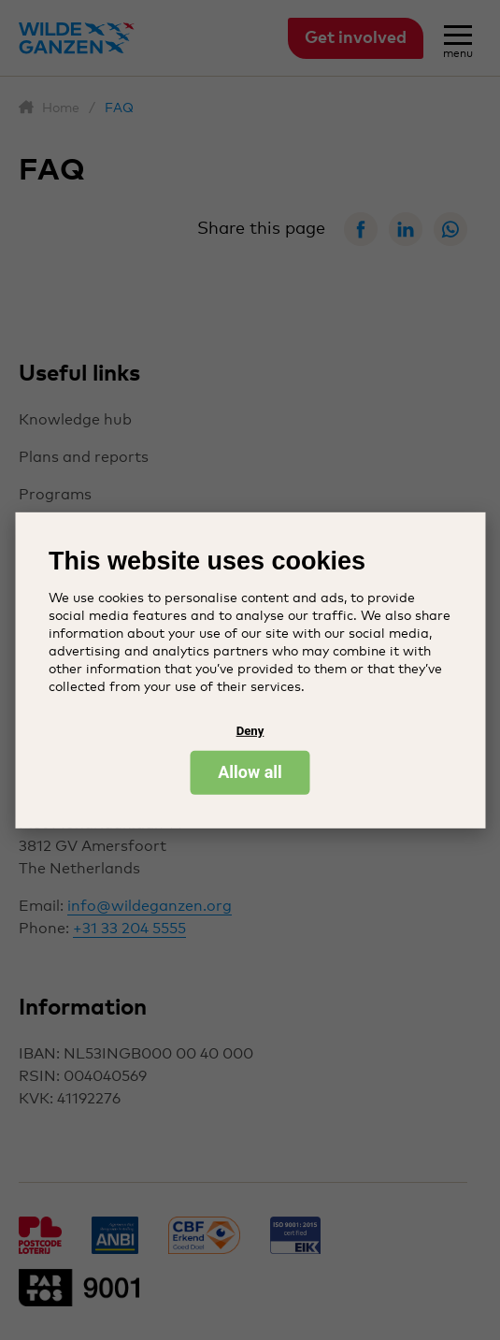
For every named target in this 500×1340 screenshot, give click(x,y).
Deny (250, 731)
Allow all (250, 772)
